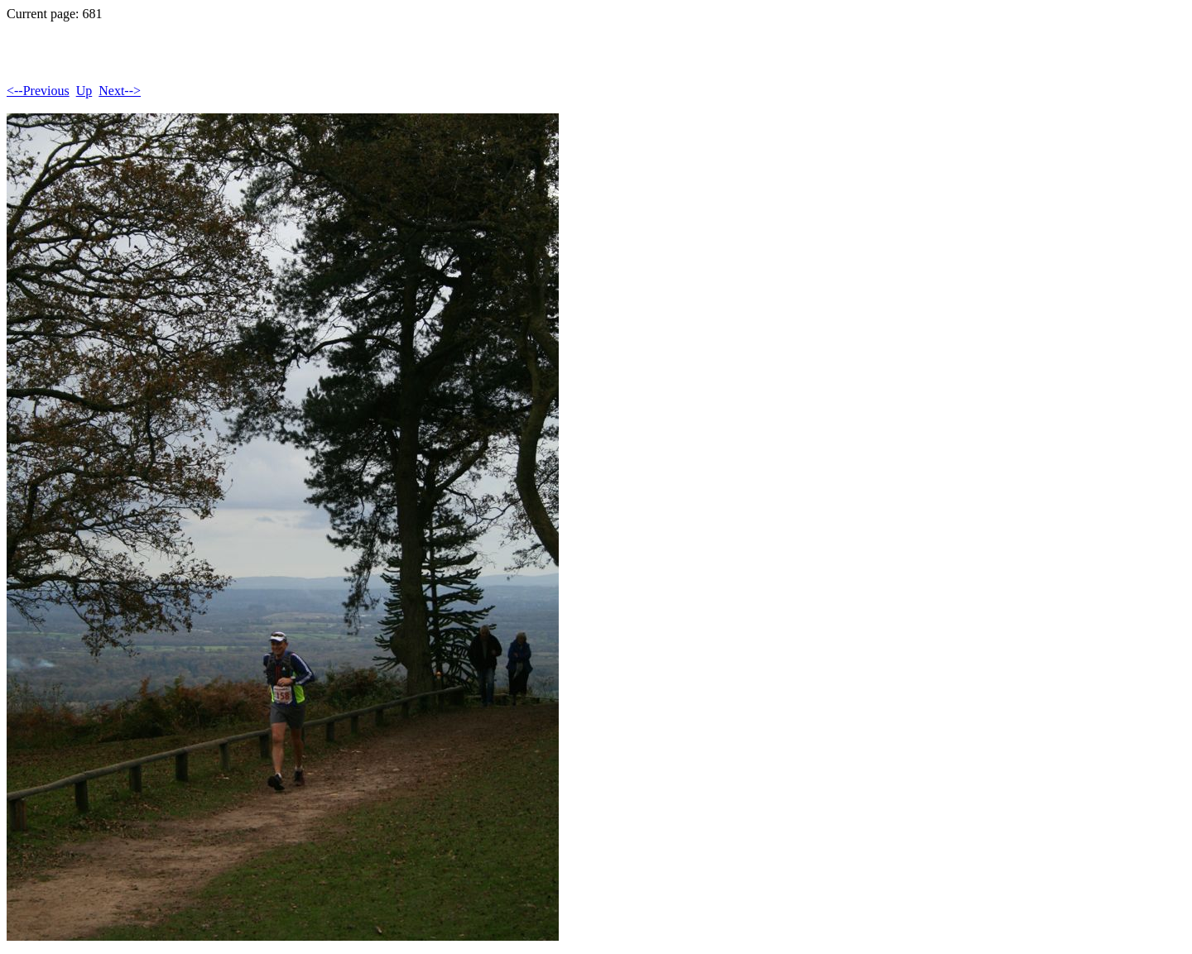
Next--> (120, 91)
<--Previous (38, 91)
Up (84, 91)
